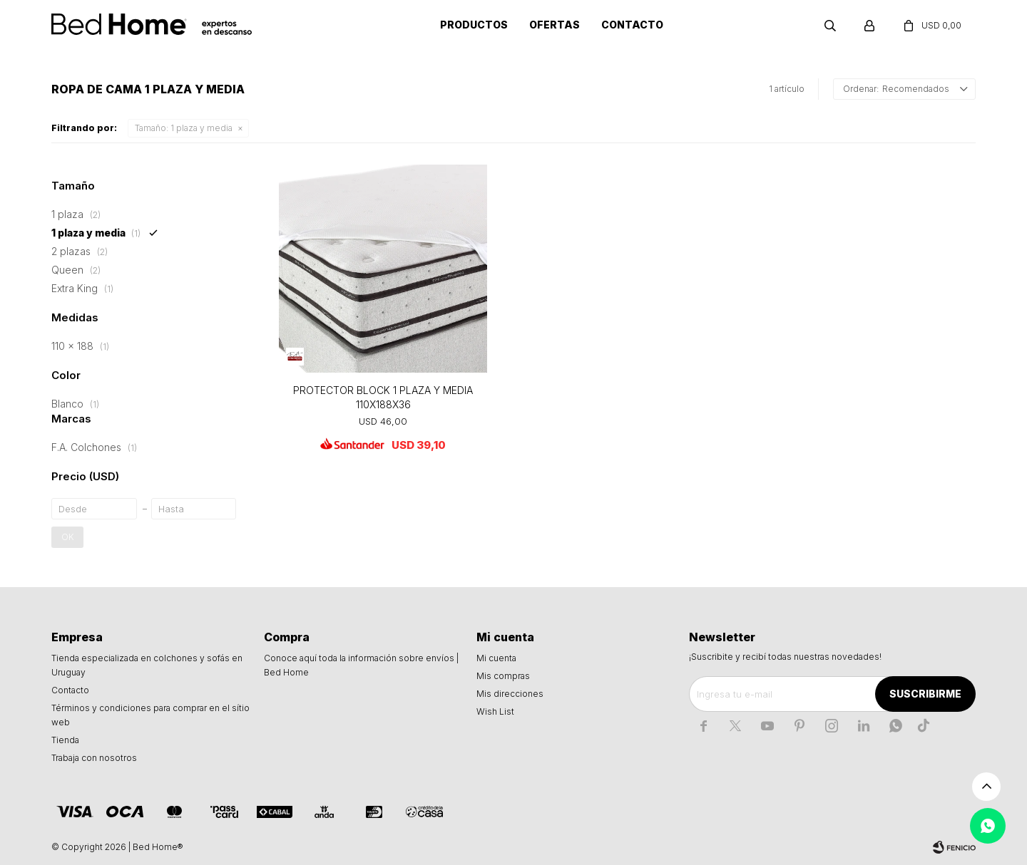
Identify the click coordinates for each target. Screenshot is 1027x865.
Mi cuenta (496, 658)
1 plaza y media (184, 128)
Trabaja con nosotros (94, 757)
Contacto (632, 25)
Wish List (495, 711)
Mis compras (503, 675)
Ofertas (554, 25)
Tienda (65, 740)
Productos (474, 25)
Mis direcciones (509, 693)
